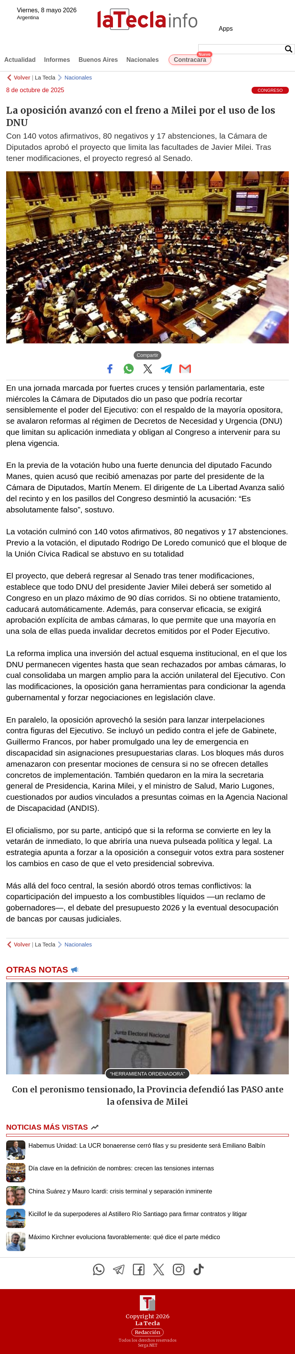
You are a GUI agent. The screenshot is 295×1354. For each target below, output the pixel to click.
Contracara (192, 59)
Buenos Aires (98, 59)
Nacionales (142, 59)
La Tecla (45, 78)
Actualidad (20, 59)
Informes (57, 59)
